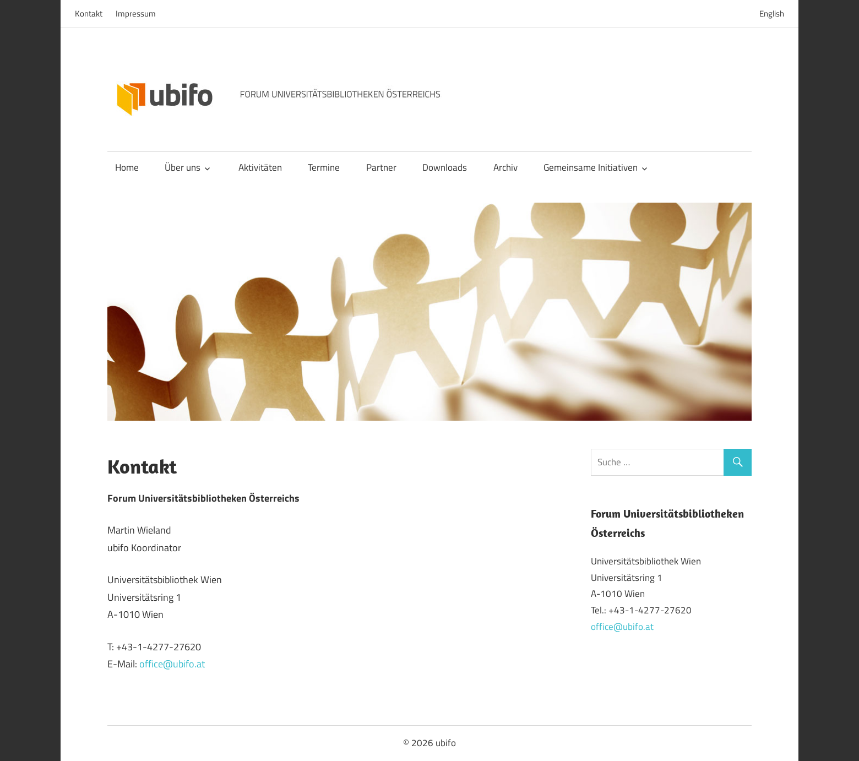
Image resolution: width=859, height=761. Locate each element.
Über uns (182, 167)
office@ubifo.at (172, 663)
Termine (324, 167)
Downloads (444, 167)
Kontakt (88, 13)
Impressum (136, 13)
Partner (381, 167)
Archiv (505, 167)
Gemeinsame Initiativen (590, 167)
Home (127, 167)
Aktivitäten (260, 167)
